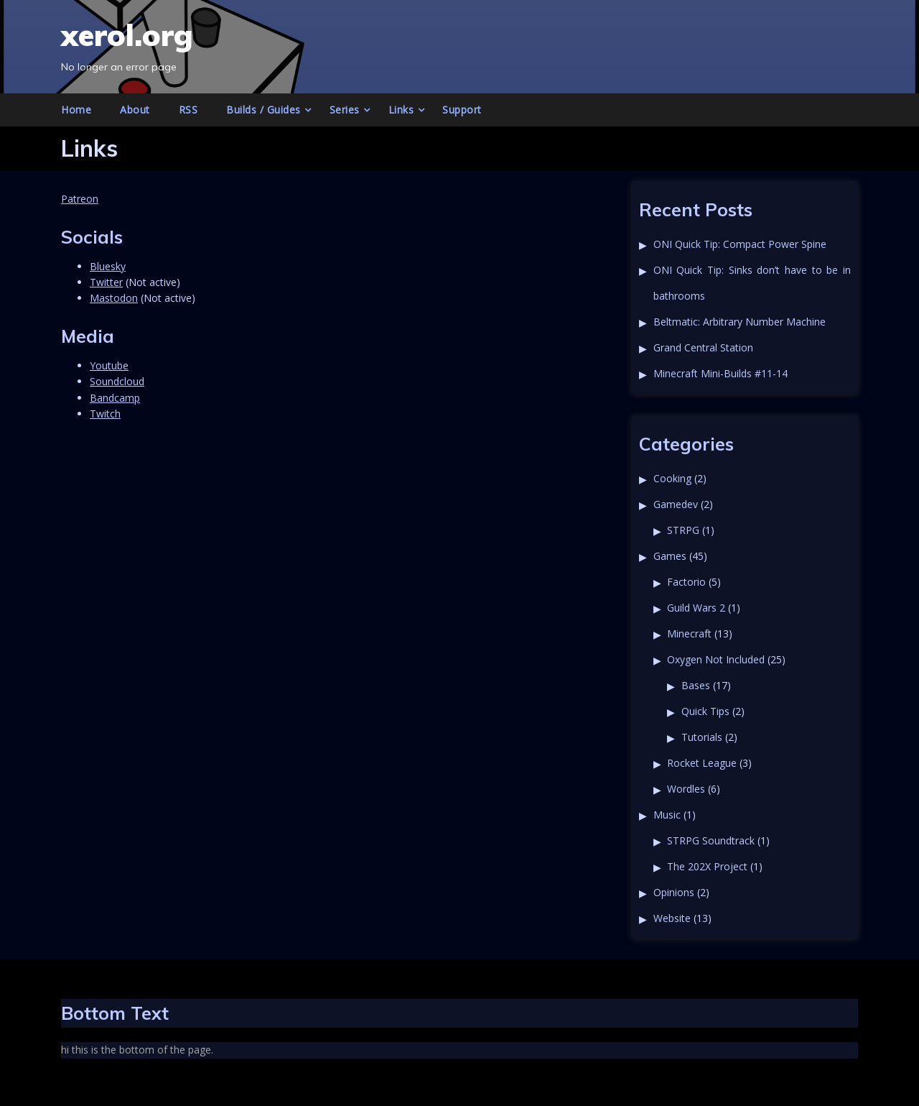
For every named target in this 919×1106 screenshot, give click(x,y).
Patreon (79, 199)
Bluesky (108, 266)
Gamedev (675, 504)
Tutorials (701, 737)
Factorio (686, 582)
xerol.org (127, 35)
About (135, 109)
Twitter (106, 282)
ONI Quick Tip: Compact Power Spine (739, 244)
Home (76, 109)
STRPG (683, 530)
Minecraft (689, 633)
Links (401, 109)
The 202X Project (707, 866)
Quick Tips (705, 711)
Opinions (673, 892)
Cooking (672, 478)
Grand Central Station (703, 347)
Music (667, 814)
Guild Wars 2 (696, 607)
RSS (188, 109)
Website (672, 918)
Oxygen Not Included (716, 659)
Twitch (105, 413)
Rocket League (702, 763)
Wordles (686, 789)
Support (462, 109)
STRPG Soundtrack (711, 840)
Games (669, 556)
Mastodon (114, 298)
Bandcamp (115, 398)
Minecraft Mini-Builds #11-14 (720, 373)
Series (345, 109)
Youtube (109, 365)
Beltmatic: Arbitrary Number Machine (739, 321)
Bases (695, 685)
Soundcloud (117, 381)
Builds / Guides (263, 109)
